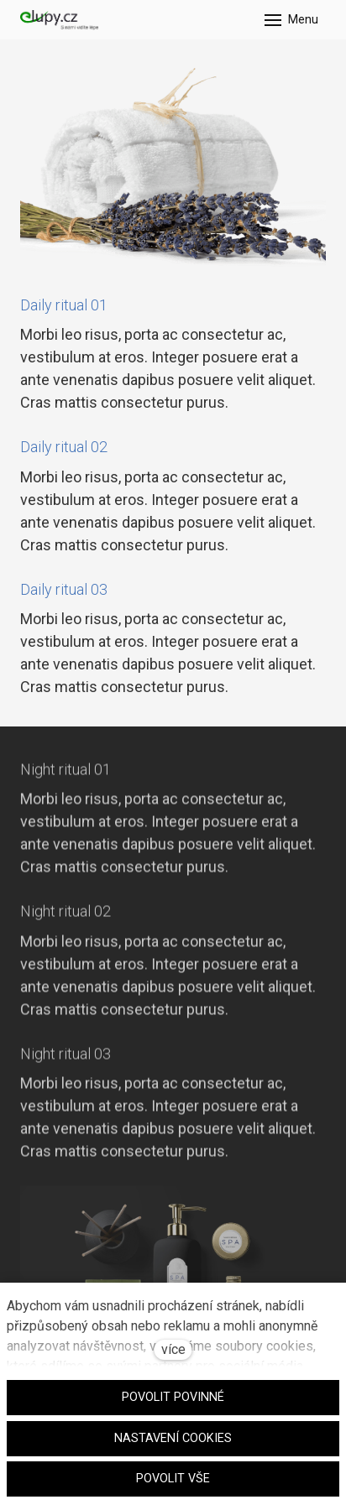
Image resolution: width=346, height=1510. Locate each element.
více (173, 1349)
